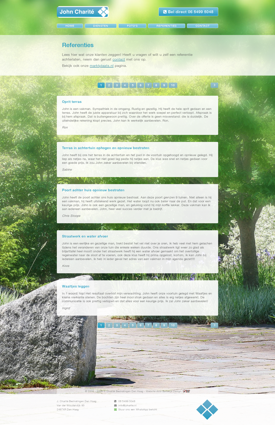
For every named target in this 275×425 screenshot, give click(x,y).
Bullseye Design (172, 391)
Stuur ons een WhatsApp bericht (137, 410)
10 (173, 85)
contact (119, 59)
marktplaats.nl (101, 66)
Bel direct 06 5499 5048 (188, 12)
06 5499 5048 (126, 401)
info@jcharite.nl (127, 406)
